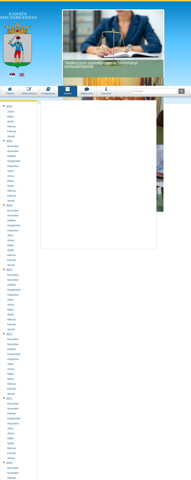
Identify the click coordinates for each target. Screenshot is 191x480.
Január (11, 136)
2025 (9, 141)
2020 (9, 462)
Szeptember (13, 161)
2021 (9, 398)
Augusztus (13, 166)
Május (10, 116)
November (13, 151)
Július (10, 171)
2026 (9, 106)
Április (10, 121)
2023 (9, 269)
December (13, 146)
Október (11, 156)
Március (11, 126)
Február (11, 131)
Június (10, 111)
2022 (9, 334)
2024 (9, 205)
